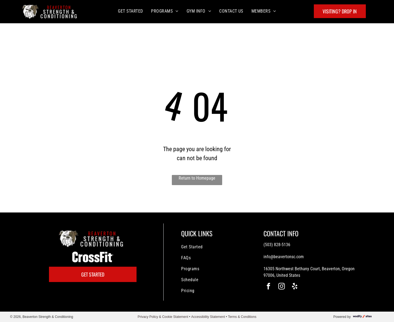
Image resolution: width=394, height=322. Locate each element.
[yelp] (295, 287)
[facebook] (268, 287)
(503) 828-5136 (276, 244)
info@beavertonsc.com (283, 256)
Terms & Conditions (242, 317)
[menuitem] (130, 11)
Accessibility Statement (208, 317)
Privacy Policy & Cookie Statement (163, 317)
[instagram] (281, 287)
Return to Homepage (197, 178)
